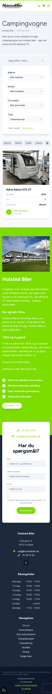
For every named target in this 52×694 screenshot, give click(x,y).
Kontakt (12, 405)
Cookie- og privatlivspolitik (26, 685)
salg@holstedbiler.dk (26, 436)
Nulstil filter (27, 128)
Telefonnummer (13, 472)
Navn (9, 459)
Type (10, 114)
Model (11, 86)
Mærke (11, 72)
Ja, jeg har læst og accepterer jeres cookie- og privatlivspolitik (26, 501)
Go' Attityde (26, 689)
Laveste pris (41, 143)
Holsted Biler (8, 30)
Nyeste (7, 143)
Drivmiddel (13, 100)
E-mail (9, 484)
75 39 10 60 (26, 430)
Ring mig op (26, 510)
